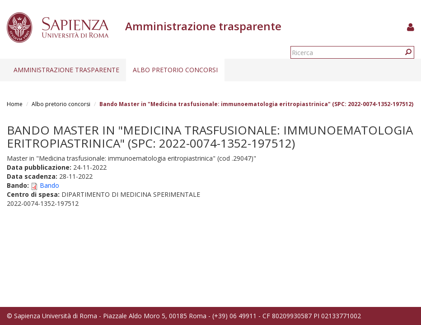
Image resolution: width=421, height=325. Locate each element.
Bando (49, 185)
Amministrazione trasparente (66, 69)
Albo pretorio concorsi (175, 69)
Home (15, 104)
